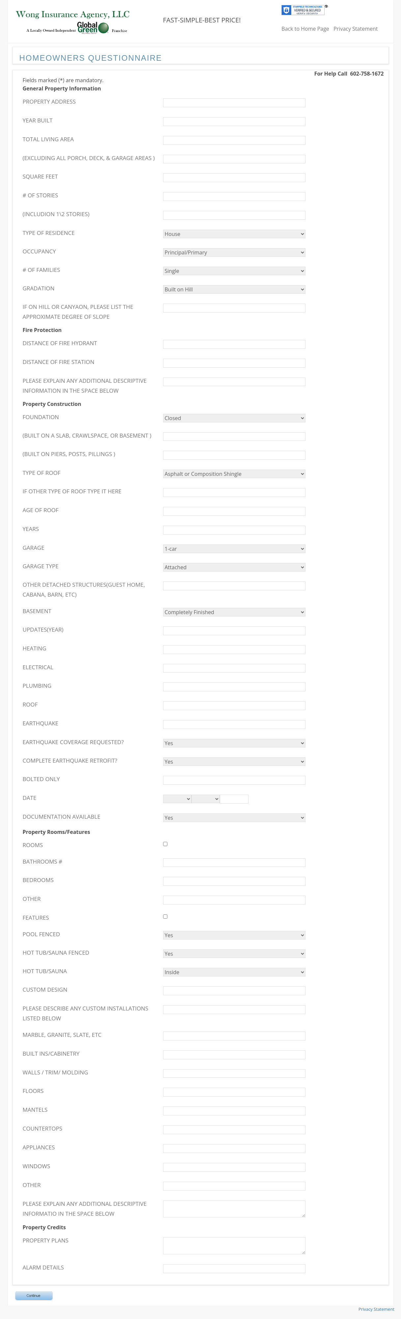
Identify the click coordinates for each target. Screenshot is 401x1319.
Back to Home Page (305, 28)
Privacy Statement (355, 28)
